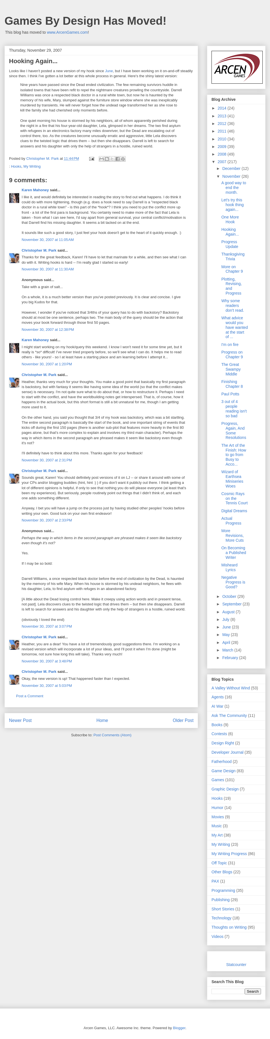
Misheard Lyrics (229, 567)
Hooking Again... (230, 231)
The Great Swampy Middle (231, 369)
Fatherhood (222, 761)
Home (102, 720)
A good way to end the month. (233, 188)
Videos (218, 936)
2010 (223, 139)
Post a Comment (29, 696)
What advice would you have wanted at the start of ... (234, 327)
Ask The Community (229, 715)
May (226, 634)
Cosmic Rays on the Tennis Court (234, 498)
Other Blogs (222, 872)
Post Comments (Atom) (112, 735)
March (228, 650)
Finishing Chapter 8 (232, 384)
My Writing (31, 166)
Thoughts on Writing (229, 927)
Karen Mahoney (35, 190)
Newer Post (20, 720)
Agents (218, 697)
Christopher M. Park (39, 250)
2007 (223, 162)
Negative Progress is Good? (233, 582)
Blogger (179, 1028)
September (232, 604)
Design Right (223, 743)
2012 (223, 123)
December (231, 168)
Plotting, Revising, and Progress (231, 286)
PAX (215, 881)
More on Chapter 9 (232, 269)
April (226, 642)
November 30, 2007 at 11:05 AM (48, 240)
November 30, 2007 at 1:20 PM (47, 364)
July (226, 619)
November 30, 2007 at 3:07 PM (47, 626)
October (229, 596)
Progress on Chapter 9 (232, 354)
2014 (223, 108)
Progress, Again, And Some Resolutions (233, 430)
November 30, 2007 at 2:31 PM (47, 460)
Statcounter (236, 964)
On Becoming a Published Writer (233, 553)
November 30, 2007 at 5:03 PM (47, 685)
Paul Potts (230, 394)
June (109, 71)
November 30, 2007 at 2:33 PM (47, 520)
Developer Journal (228, 752)
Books (217, 725)
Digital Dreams (234, 511)
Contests (219, 734)
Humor (217, 807)
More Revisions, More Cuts (232, 535)
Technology (221, 918)
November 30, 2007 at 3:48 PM (47, 661)
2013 (223, 116)
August (228, 612)
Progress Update (229, 244)
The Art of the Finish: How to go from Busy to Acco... (233, 454)
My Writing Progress (229, 853)
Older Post (183, 720)
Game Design (224, 771)
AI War (217, 706)
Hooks (16, 166)
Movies (218, 817)
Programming (223, 890)
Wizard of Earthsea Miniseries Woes (232, 479)
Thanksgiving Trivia (233, 256)
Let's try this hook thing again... (232, 205)
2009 (223, 146)
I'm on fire (229, 344)
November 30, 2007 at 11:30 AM (48, 269)
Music (217, 826)
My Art (217, 835)
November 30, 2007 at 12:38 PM (48, 329)
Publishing (221, 899)
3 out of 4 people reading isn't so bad (234, 408)
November (231, 176)
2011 (223, 131)
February (230, 657)
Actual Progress (231, 520)
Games (218, 780)
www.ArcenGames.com (67, 32)
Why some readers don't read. (232, 306)
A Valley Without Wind (231, 688)
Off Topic (219, 863)
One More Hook (230, 219)
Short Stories (223, 909)
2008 (223, 154)
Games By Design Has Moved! (85, 21)
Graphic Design (225, 789)
